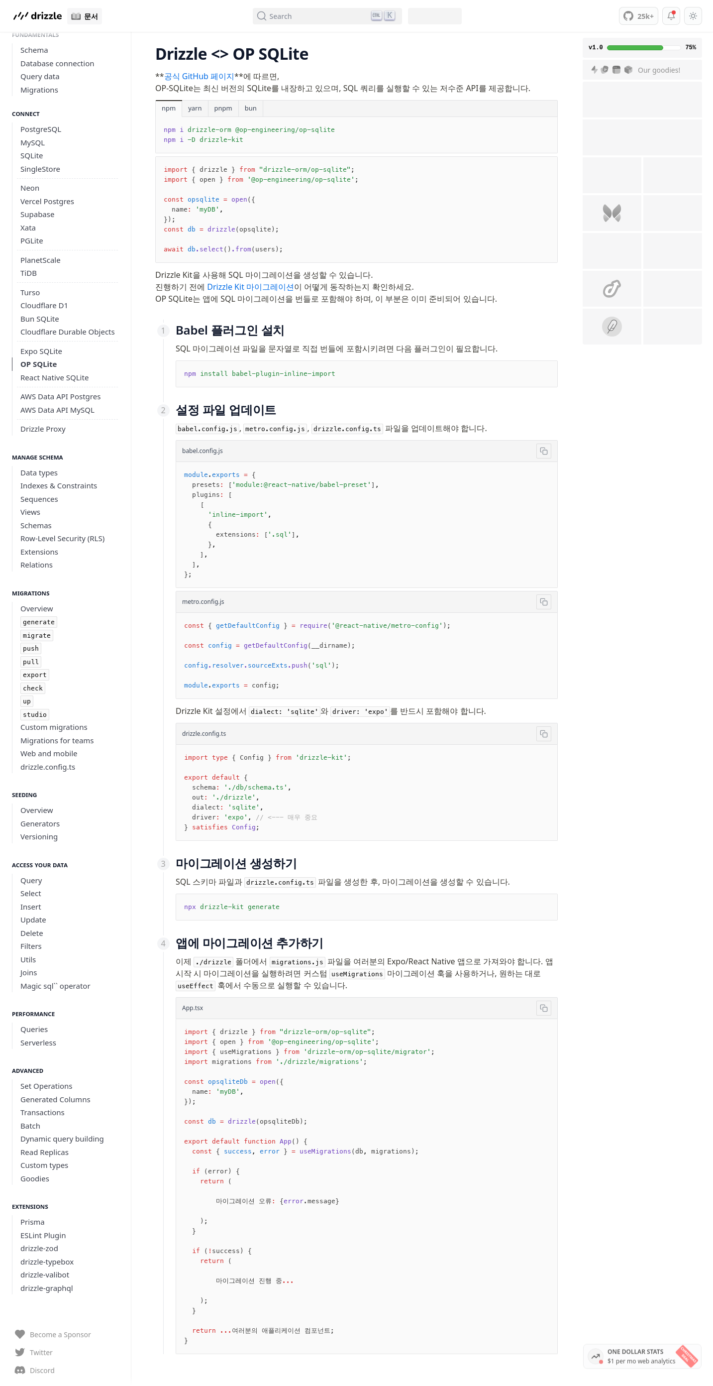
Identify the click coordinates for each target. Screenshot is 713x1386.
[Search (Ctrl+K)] (327, 16)
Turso (30, 292)
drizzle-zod (39, 1248)
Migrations (39, 90)
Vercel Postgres (47, 201)
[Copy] (543, 451)
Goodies (34, 1178)
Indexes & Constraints (58, 485)
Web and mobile (49, 753)
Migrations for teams (57, 740)
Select (30, 893)
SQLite (31, 155)
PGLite (31, 240)
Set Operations (46, 1086)
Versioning (39, 836)
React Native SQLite (54, 377)
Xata (28, 227)
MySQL (32, 142)
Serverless (38, 1042)
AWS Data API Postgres (60, 396)
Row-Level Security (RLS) (62, 538)
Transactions (42, 1112)
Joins (28, 972)
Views (30, 512)
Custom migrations (54, 727)
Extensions (39, 552)
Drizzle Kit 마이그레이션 (250, 286)
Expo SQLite (41, 351)
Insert (30, 907)
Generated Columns (55, 1099)
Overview (36, 608)
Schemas (36, 525)
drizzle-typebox (47, 1262)
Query (31, 880)
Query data (40, 76)
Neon (29, 188)
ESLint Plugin (43, 1235)
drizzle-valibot (44, 1274)
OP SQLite (38, 364)
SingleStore (40, 169)
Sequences (39, 499)
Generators (40, 823)
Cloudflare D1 (44, 305)
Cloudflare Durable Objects (67, 332)
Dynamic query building (62, 1139)
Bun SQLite (39, 319)
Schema (34, 50)
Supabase (37, 214)
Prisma (32, 1222)
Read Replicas (44, 1152)
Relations (36, 565)
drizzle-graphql (46, 1288)
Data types (39, 472)
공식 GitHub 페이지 (199, 76)
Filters (31, 946)
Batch (30, 1126)
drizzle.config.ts (47, 767)
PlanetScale (40, 260)
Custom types (44, 1165)
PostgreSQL (40, 129)
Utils (28, 959)
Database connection (57, 63)
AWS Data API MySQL (57, 410)
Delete (31, 933)
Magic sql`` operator (55, 986)
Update (33, 919)
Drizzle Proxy (43, 429)
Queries (34, 1029)
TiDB (28, 273)
